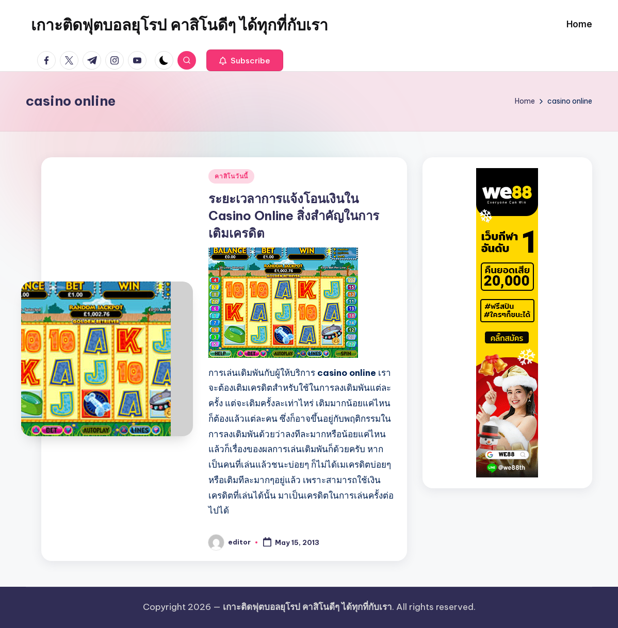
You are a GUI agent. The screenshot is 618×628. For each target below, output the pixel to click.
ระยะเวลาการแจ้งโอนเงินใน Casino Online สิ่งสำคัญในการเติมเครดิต (293, 216)
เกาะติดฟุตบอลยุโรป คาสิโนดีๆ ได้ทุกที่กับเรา (179, 25)
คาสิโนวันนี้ (231, 176)
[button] (244, 60)
